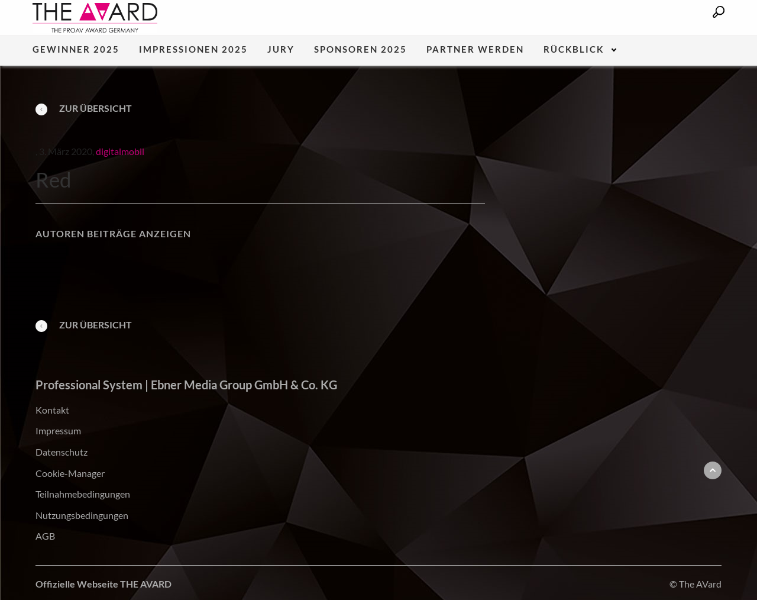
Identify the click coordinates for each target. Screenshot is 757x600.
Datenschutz (61, 451)
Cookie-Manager (70, 473)
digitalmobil (120, 151)
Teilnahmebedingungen (82, 493)
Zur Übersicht (83, 108)
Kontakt (52, 409)
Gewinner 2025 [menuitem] (76, 49)
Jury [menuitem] (281, 49)
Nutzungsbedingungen (81, 515)
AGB (45, 535)
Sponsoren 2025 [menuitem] (360, 49)
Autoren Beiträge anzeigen (113, 233)
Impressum (58, 430)
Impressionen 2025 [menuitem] (193, 49)
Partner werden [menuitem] (475, 49)
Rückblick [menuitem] (574, 49)
